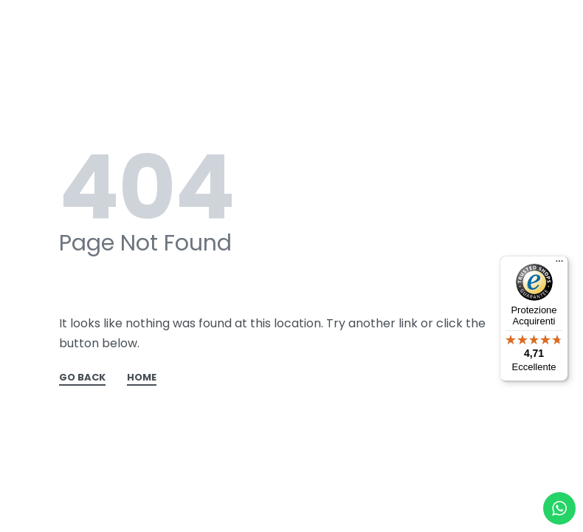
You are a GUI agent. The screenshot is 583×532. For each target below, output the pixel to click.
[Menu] (559, 264)
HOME (141, 378)
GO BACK (82, 378)
